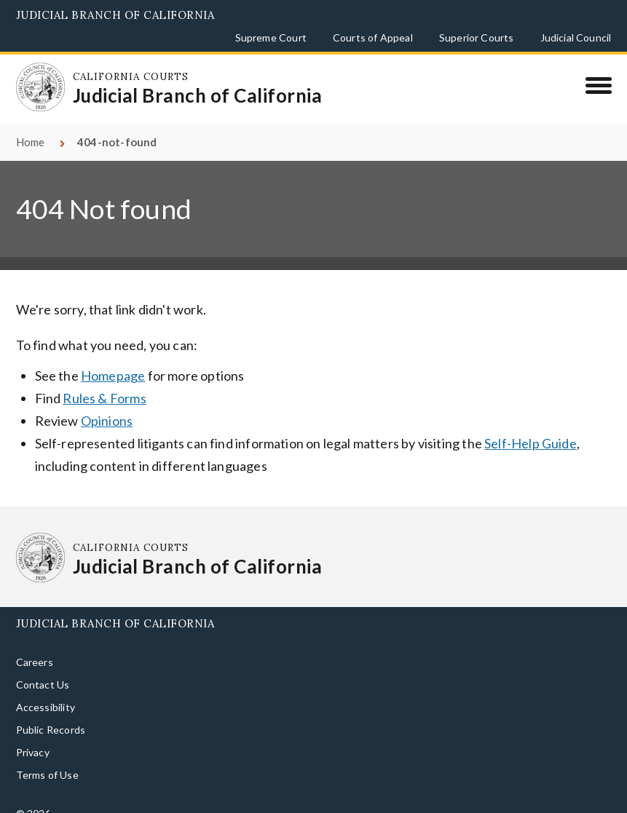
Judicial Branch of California (115, 15)
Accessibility (45, 690)
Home (30, 125)
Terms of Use (47, 758)
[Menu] (598, 85)
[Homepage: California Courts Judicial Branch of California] (34, 81)
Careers (34, 645)
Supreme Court (271, 37)
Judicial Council (576, 37)
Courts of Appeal (373, 37)
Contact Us (43, 668)
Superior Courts (476, 37)
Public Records (51, 713)
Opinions (107, 404)
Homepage (113, 359)
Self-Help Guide (530, 427)
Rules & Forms (104, 381)
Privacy (33, 735)
